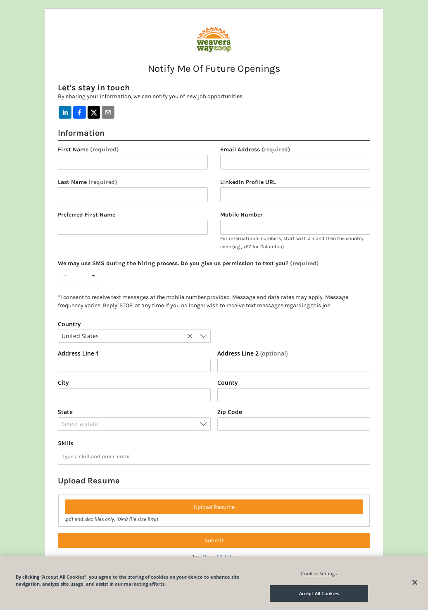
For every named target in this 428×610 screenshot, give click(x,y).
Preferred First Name (86, 215)
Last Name (87, 182)
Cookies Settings (319, 573)
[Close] (415, 582)
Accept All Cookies (319, 593)
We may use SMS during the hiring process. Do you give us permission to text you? (188, 263)
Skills (65, 443)
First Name (88, 150)
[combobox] (78, 276)
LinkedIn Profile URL (248, 182)
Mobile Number (241, 215)
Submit (214, 540)
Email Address (255, 150)
